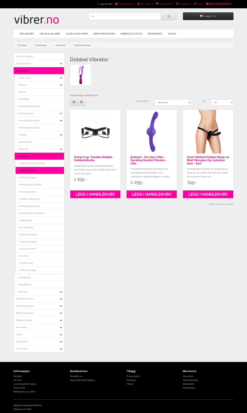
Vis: (203, 101)
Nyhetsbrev (189, 387)
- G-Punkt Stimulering (28, 106)
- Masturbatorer (25, 113)
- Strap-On (22, 149)
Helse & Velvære (50, 33)
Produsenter (133, 376)
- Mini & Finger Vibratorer (31, 213)
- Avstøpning (23, 277)
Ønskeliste (188, 384)
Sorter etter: (142, 101)
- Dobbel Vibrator (27, 170)
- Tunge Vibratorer (27, 241)
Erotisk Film (22, 341)
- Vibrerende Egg (27, 270)
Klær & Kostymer (77, 33)
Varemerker (22, 348)
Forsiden (22, 45)
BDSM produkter (104, 33)
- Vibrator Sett (25, 263)
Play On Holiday (24, 56)
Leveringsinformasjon (25, 384)
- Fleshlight (23, 99)
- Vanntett (23, 256)
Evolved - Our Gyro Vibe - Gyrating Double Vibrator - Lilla (148, 160)
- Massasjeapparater (29, 206)
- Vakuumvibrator (27, 248)
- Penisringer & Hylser (28, 120)
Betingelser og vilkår (24, 391)
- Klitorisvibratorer (27, 191)
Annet (19, 334)
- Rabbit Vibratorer (28, 234)
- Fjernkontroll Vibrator (30, 184)
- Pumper (22, 134)
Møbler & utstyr (131, 33)
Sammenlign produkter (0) (84, 95)
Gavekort (131, 380)
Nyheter (18, 376)
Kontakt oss (76, 376)
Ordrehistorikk (190, 380)
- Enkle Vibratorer (27, 177)
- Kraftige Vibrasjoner (29, 199)
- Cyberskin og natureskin (31, 163)
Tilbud (172, 33)
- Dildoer (21, 85)
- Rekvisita (22, 291)
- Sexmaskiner (24, 142)
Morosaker (155, 33)
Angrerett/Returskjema (82, 380)
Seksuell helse (23, 63)
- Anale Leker (24, 77)
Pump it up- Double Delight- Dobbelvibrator (93, 158)
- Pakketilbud (24, 284)
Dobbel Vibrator (82, 45)
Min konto (188, 376)
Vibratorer (60, 45)
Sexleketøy (26, 33)
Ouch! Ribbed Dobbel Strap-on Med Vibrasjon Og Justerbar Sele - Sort (208, 160)
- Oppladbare (25, 220)
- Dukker (21, 92)
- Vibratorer (23, 156)
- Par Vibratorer (26, 227)
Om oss (18, 380)
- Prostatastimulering (28, 127)
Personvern (20, 387)
